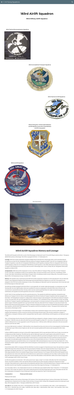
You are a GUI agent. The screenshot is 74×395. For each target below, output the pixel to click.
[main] (37, 15)
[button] (1, 2)
